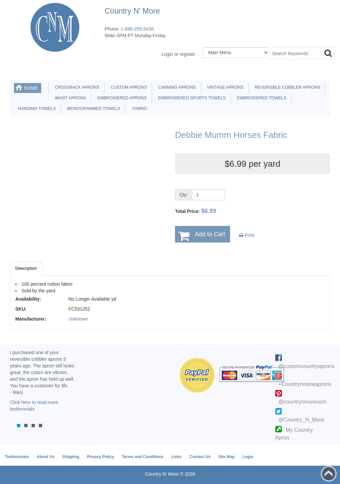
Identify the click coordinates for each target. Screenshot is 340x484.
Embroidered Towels (260, 98)
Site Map (226, 456)
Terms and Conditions (143, 456)
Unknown (78, 319)
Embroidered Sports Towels (190, 98)
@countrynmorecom (302, 402)
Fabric (138, 108)
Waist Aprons (69, 98)
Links (176, 456)
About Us (45, 456)
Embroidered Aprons (121, 98)
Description (26, 268)
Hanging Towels (36, 108)
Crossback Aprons (75, 87)
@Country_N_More (301, 420)
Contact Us (200, 456)
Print (246, 235)
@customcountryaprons (306, 366)
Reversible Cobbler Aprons (286, 87)
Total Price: (195, 211)
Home (31, 88)
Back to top (328, 473)
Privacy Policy (100, 456)
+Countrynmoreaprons (304, 384)
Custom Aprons (127, 87)
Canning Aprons (176, 87)
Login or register (178, 54)
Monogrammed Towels (92, 108)
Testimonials (17, 456)
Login (247, 456)
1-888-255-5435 (137, 29)
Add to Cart (210, 234)
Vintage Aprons (224, 87)
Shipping (70, 456)
